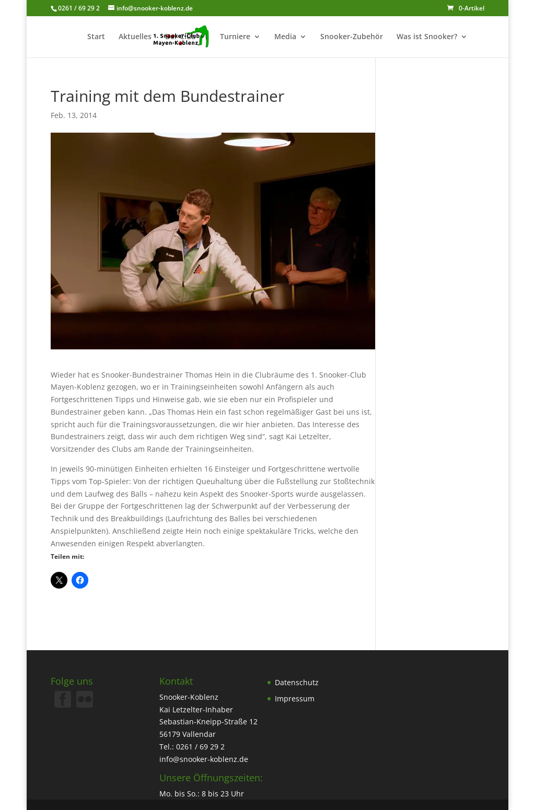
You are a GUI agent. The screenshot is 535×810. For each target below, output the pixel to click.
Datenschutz (297, 682)
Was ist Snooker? (427, 37)
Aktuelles (135, 37)
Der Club (180, 37)
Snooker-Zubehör (351, 37)
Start (96, 37)
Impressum (295, 698)
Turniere (235, 37)
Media (285, 37)
